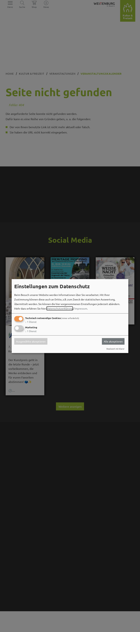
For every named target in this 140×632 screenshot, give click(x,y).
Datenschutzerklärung (60, 308)
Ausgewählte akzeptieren (31, 341)
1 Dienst (31, 321)
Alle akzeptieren (113, 341)
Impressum (81, 308)
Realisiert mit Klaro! (115, 348)
